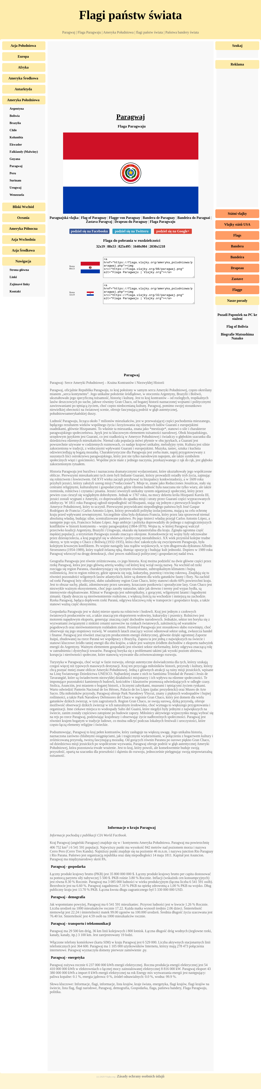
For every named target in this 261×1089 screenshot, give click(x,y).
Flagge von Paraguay (124, 218)
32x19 (100, 246)
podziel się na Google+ (173, 231)
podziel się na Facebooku (89, 231)
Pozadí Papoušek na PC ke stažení (237, 316)
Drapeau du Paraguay (131, 221)
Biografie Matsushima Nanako (237, 336)
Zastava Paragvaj (99, 221)
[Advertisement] (131, 78)
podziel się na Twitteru (131, 231)
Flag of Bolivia (237, 326)
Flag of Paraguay (93, 218)
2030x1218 (157, 246)
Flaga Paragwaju (162, 221)
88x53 (111, 246)
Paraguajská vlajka (64, 218)
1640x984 (140, 246)
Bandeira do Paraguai (193, 218)
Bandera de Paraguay (159, 218)
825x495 (125, 246)
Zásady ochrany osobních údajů (140, 1084)
